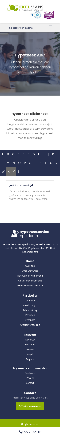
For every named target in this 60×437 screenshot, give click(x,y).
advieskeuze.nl (12, 248)
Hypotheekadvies (34, 231)
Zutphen (30, 359)
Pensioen (30, 314)
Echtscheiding (30, 310)
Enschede (30, 344)
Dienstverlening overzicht (30, 285)
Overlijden (30, 319)
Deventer (30, 339)
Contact (30, 382)
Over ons (30, 265)
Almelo (30, 349)
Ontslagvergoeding (30, 324)
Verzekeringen (30, 305)
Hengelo (30, 354)
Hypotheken (30, 300)
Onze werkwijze (30, 270)
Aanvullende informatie (30, 280)
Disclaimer (30, 373)
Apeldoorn (29, 235)
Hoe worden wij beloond (30, 275)
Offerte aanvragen (30, 406)
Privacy (30, 377)
